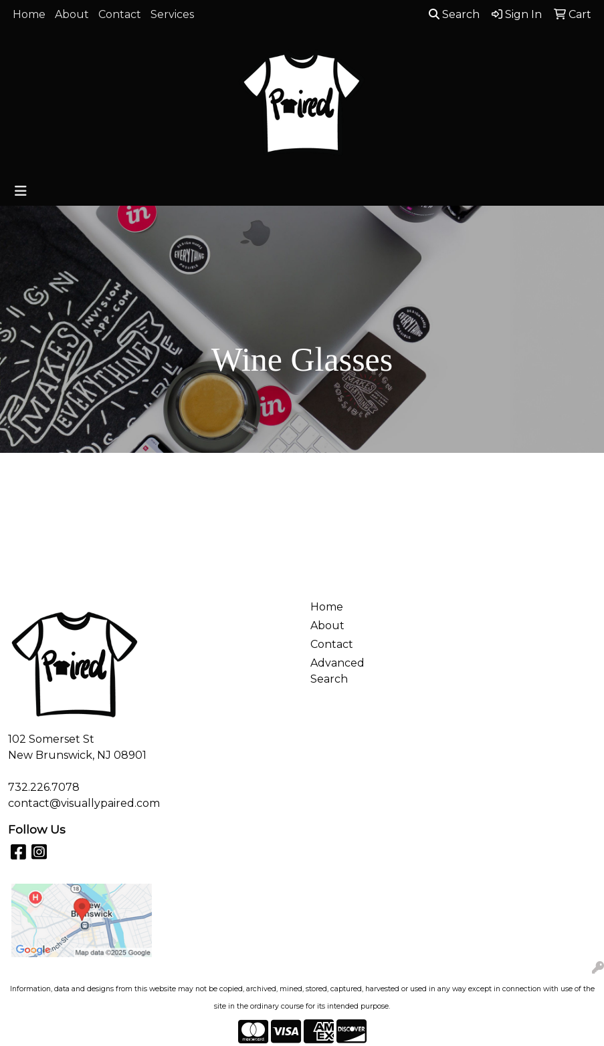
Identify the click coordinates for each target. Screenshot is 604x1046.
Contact (119, 14)
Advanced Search (337, 671)
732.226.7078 (44, 787)
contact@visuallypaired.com (84, 803)
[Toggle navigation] (21, 191)
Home (29, 14)
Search (454, 14)
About (72, 14)
